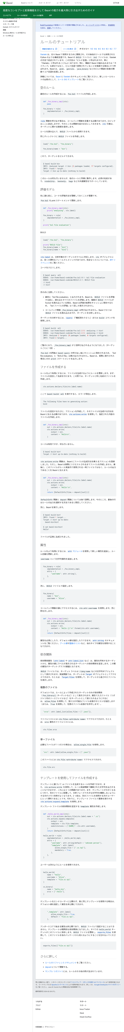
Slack (82, 1013)
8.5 (99, 49)
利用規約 (38, 1027)
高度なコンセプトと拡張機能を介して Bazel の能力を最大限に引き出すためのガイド (49, 10)
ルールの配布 (38, 15)
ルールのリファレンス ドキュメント (61, 963)
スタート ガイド (45, 3)
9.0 (91, 49)
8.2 (111, 49)
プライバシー (50, 1027)
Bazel (42, 36)
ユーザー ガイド (63, 3)
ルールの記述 (58, 36)
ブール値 (63, 643)
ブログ (38, 1005)
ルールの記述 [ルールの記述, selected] (22, 15)
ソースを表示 (69, 49)
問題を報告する (49, 49)
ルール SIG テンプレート (68, 79)
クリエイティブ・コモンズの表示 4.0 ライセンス (87, 982)
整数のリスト (75, 643)
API (50, 15)
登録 (48, 28)
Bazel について (27, 3)
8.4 (103, 49)
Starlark (43, 54)
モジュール (74, 551)
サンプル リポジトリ (54, 971)
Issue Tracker (85, 1009)
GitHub (116, 3)
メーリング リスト (93, 25)
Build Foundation (46, 25)
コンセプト (7, 15)
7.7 (115, 49)
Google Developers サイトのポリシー (107, 985)
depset (48, 967)
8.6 (95, 49)
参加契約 (111, 25)
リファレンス (80, 3)
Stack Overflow (85, 1017)
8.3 (107, 49)
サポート (83, 1005)
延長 (48, 36)
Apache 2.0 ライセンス (59, 985)
